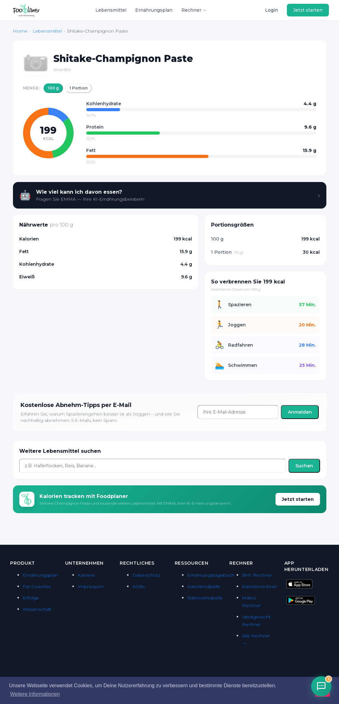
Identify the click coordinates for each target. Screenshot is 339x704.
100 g (53, 88)
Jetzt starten (308, 10)
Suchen (304, 466)
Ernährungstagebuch (210, 575)
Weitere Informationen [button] (35, 694)
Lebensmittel (110, 10)
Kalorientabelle (203, 586)
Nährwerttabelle (205, 598)
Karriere (86, 575)
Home (20, 31)
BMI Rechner (257, 575)
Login (271, 10)
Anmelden (300, 412)
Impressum (91, 586)
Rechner (194, 10)
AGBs (138, 586)
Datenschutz (146, 575)
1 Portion (79, 88)
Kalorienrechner (259, 586)
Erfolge (31, 598)
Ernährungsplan (154, 10)
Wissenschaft (37, 609)
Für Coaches (37, 586)
